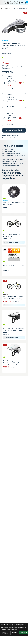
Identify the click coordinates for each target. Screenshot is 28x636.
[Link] (2, 3)
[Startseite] (1, 8)
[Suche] (22, 2)
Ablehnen (14, 632)
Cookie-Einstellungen (5, 632)
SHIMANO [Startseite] (8, 8)
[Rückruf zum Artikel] (14, 138)
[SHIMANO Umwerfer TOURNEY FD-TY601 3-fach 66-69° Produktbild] (14, 26)
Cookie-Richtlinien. (12, 629)
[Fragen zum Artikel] (14, 135)
